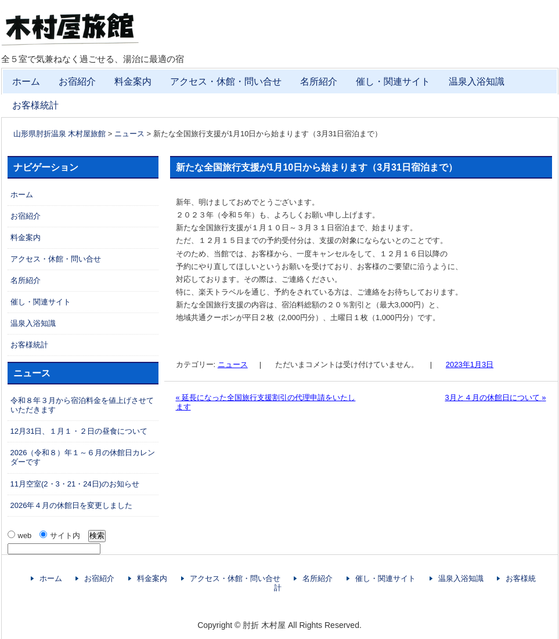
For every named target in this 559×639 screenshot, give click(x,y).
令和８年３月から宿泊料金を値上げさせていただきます (82, 405)
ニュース (233, 364)
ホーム (26, 81)
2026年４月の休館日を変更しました (71, 505)
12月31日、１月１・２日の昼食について (79, 431)
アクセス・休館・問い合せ (226, 81)
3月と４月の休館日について (495, 397)
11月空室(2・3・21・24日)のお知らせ (75, 484)
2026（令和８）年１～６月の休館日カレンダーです (83, 457)
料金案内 (133, 81)
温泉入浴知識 (476, 81)
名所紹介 (318, 81)
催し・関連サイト (393, 81)
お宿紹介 (77, 81)
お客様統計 (35, 105)
